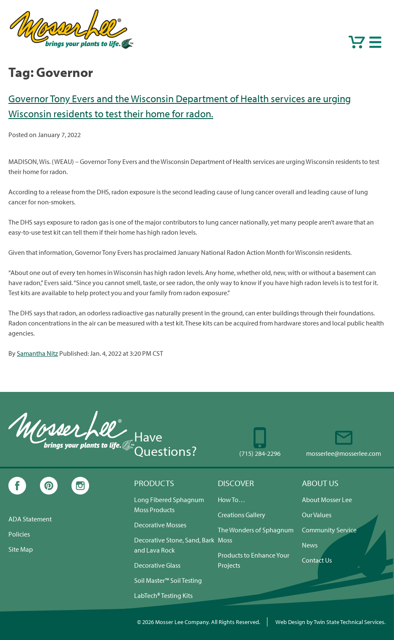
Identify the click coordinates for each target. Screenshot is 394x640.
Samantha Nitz (37, 353)
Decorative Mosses (160, 525)
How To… (231, 499)
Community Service (329, 530)
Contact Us (317, 560)
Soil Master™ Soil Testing (168, 580)
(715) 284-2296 (259, 453)
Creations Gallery (241, 514)
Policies (19, 534)
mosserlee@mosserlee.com (343, 453)
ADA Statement (30, 519)
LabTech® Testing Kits (163, 595)
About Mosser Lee (327, 499)
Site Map (20, 549)
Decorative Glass (157, 565)
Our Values (316, 514)
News (309, 545)
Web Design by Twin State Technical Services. (330, 622)
